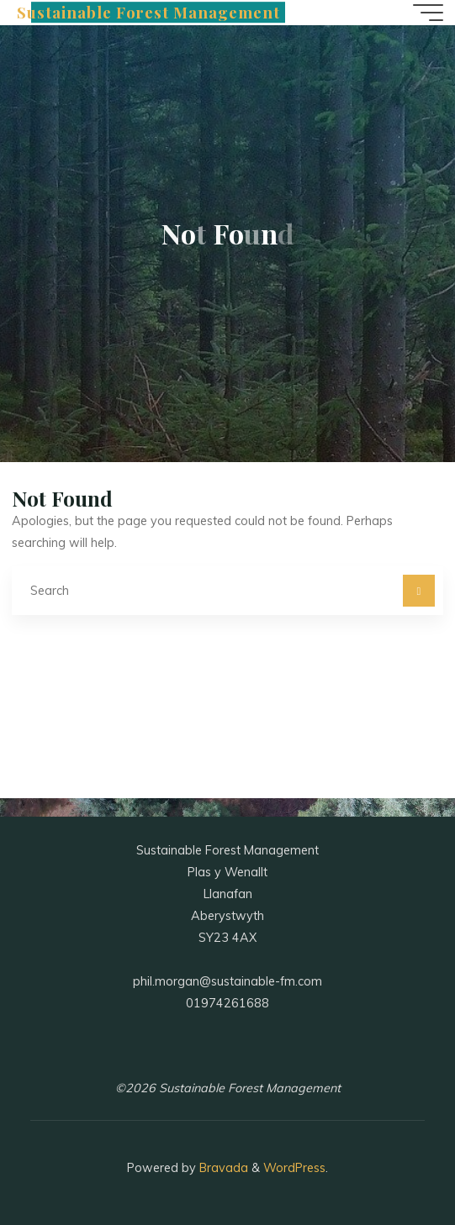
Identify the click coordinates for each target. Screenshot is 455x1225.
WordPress (294, 1167)
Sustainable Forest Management (148, 12)
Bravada (222, 1167)
